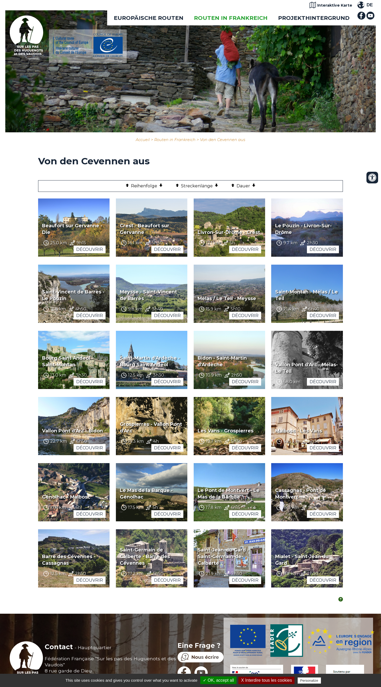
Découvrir (89, 249)
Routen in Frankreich (230, 18)
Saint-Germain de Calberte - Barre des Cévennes (145, 556)
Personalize (309, 681)
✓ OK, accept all (218, 680)
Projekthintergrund (314, 18)
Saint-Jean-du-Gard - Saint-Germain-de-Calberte (223, 556)
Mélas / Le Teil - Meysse (227, 298)
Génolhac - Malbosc (66, 497)
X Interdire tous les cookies (266, 680)
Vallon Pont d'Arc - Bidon (72, 430)
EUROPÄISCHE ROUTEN (148, 18)
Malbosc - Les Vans (298, 430)
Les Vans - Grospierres (225, 430)
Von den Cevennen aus (222, 139)
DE (369, 4)
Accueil (143, 139)
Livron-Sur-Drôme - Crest (229, 232)
